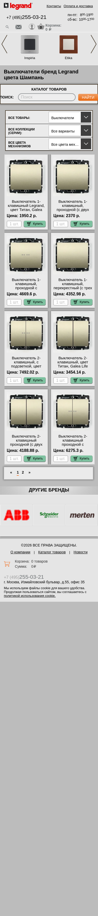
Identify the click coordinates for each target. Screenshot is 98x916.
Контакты (54, 6)
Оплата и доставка (78, 6)
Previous (4, 44)
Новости (80, 552)
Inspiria (29, 58)
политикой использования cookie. (30, 596)
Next (94, 44)
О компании (20, 552)
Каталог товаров (52, 552)
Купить (35, 224)
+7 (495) (26, 17)
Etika (68, 58)
